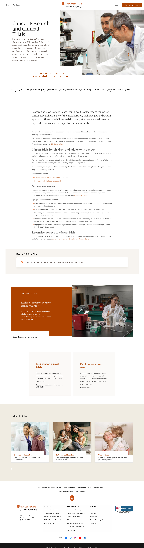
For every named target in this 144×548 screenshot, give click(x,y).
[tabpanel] (50, 375)
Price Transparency (73, 520)
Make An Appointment (51, 510)
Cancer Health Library (74, 510)
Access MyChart (49, 523)
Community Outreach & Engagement (115, 90)
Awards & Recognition (97, 520)
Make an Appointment (132, 5)
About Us (93, 513)
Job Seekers (71, 530)
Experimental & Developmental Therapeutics (69, 90)
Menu (5, 5)
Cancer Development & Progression (49, 90)
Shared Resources (128, 90)
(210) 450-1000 (25, 520)
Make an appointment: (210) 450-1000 (72, 491)
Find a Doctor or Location (52, 513)
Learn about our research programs (25, 337)
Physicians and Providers (75, 523)
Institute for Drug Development (16, 90)
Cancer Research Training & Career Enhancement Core (92, 90)
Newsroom (93, 516)
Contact (92, 510)
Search (17, 5)
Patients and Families (73, 516)
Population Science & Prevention (33, 90)
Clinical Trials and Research (52, 520)
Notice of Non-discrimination (76, 513)
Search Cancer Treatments (53, 516)
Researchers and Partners (75, 527)
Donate (115, 5)
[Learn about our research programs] (102, 311)
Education (93, 523)
